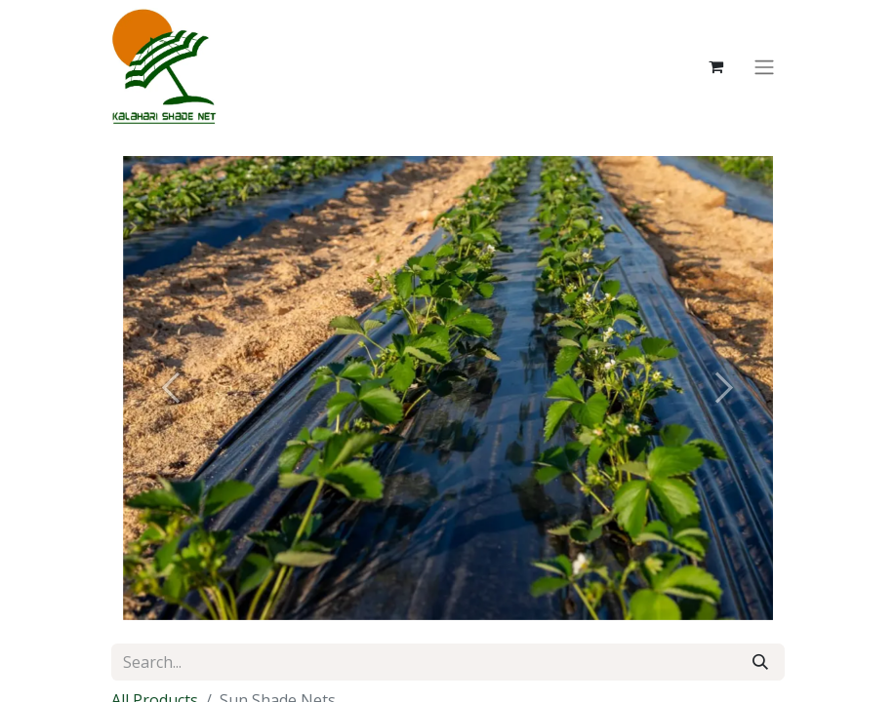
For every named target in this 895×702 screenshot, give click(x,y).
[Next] (724, 388)
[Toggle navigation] (764, 66)
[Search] (760, 662)
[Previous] (172, 388)
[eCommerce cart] (716, 66)
